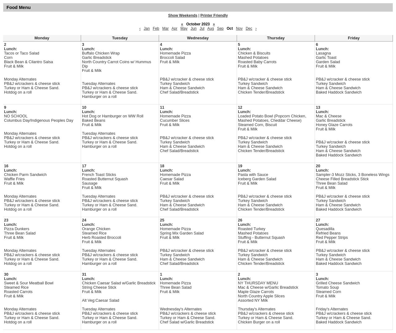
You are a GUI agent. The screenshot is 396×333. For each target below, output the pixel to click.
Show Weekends (182, 15)
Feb (156, 28)
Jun (193, 28)
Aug (210, 28)
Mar (165, 28)
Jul (202, 28)
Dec (249, 28)
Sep (220, 28)
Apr (175, 28)
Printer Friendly (214, 15)
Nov (239, 28)
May (183, 28)
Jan (146, 28)
